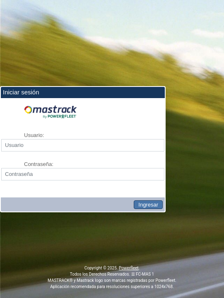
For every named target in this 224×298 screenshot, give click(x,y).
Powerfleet (129, 268)
